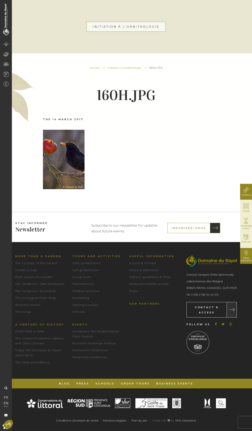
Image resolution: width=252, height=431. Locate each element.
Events (80, 324)
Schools (78, 312)
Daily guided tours (86, 263)
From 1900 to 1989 (29, 331)
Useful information (151, 256)
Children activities (86, 291)
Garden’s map (26, 270)
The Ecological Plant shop (35, 298)
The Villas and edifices (32, 362)
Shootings (23, 312)
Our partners (144, 303)
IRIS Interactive (185, 420)
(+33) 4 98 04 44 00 (205, 294)
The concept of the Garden (36, 263)
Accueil (94, 68)
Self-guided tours (85, 270)
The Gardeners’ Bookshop (35, 291)
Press (133, 291)
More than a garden (38, 256)
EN (6, 403)
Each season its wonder (33, 277)
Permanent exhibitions (90, 350)
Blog (64, 383)
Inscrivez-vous (189, 228)
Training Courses (85, 305)
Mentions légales (114, 420)
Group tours (81, 277)
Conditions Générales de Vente (77, 420)
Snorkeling (80, 298)
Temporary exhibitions (89, 357)
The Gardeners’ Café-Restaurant (40, 284)
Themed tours (83, 284)
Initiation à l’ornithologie (124, 68)
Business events (27, 305)
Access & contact (142, 263)
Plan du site (139, 420)
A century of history (39, 324)
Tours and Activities (96, 256)
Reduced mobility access (148, 284)
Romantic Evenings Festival (93, 343)
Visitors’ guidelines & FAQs (150, 277)
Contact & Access (207, 310)
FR (6, 398)
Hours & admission (144, 270)
